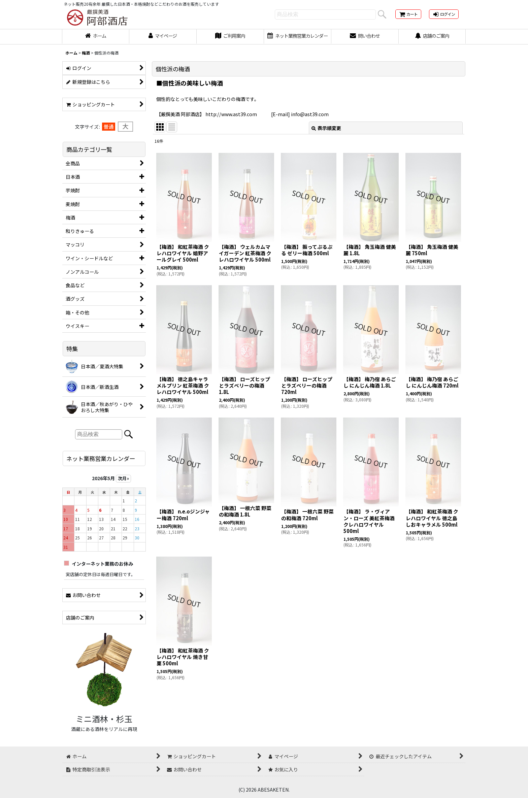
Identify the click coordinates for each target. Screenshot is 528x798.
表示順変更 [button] (326, 128)
